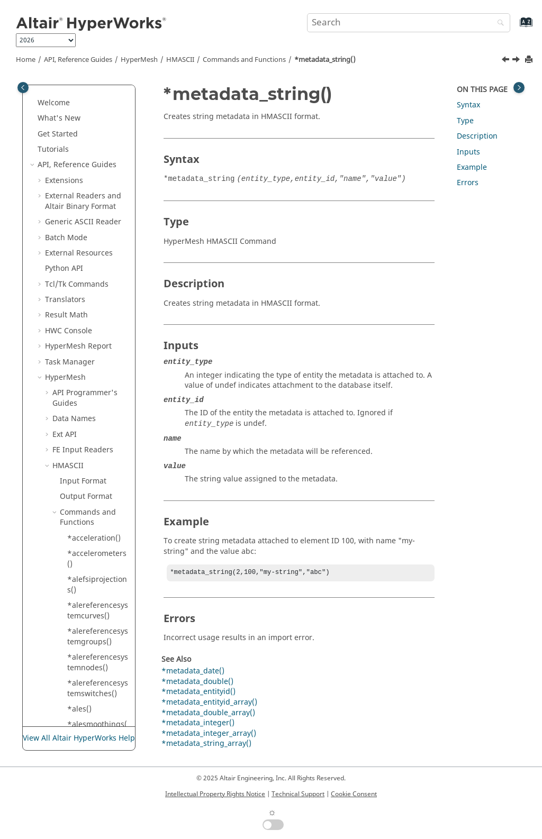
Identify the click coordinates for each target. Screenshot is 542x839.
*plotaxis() (86, 603)
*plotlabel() (88, 711)
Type (465, 120)
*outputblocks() (95, 411)
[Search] (498, 23)
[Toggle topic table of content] (519, 87)
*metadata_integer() (97, 173)
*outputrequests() (97, 432)
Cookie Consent (354, 794)
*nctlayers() (88, 338)
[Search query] (408, 22)
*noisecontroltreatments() (96, 375)
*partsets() (86, 483)
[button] (63, 90)
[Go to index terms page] (515, 27)
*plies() (80, 572)
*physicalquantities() (97, 551)
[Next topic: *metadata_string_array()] (517, 60)
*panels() (84, 452)
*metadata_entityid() (96, 121)
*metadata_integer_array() (97, 199)
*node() (81, 354)
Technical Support (298, 794)
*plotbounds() (92, 634)
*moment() (87, 323)
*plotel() (82, 681)
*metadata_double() (197, 682)
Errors (467, 182)
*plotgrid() (86, 696)
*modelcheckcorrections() (98, 303)
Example (472, 167)
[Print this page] (530, 60)
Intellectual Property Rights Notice (215, 794)
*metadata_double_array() (97, 95)
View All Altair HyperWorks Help (79, 738)
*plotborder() (91, 618)
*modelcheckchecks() (97, 277)
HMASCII (180, 60)
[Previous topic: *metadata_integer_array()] (506, 60)
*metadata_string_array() (96, 251)
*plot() (79, 587)
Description (477, 136)
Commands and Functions (244, 60)
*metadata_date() (192, 672)
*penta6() (84, 515)
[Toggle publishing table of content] (23, 87)
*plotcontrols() (93, 649)
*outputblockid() (97, 396)
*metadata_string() (325, 60)
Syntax (468, 105)
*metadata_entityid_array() (96, 147)
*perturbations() (97, 530)
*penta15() (86, 499)
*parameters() (93, 468)
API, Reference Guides (78, 60)
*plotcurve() (89, 665)
